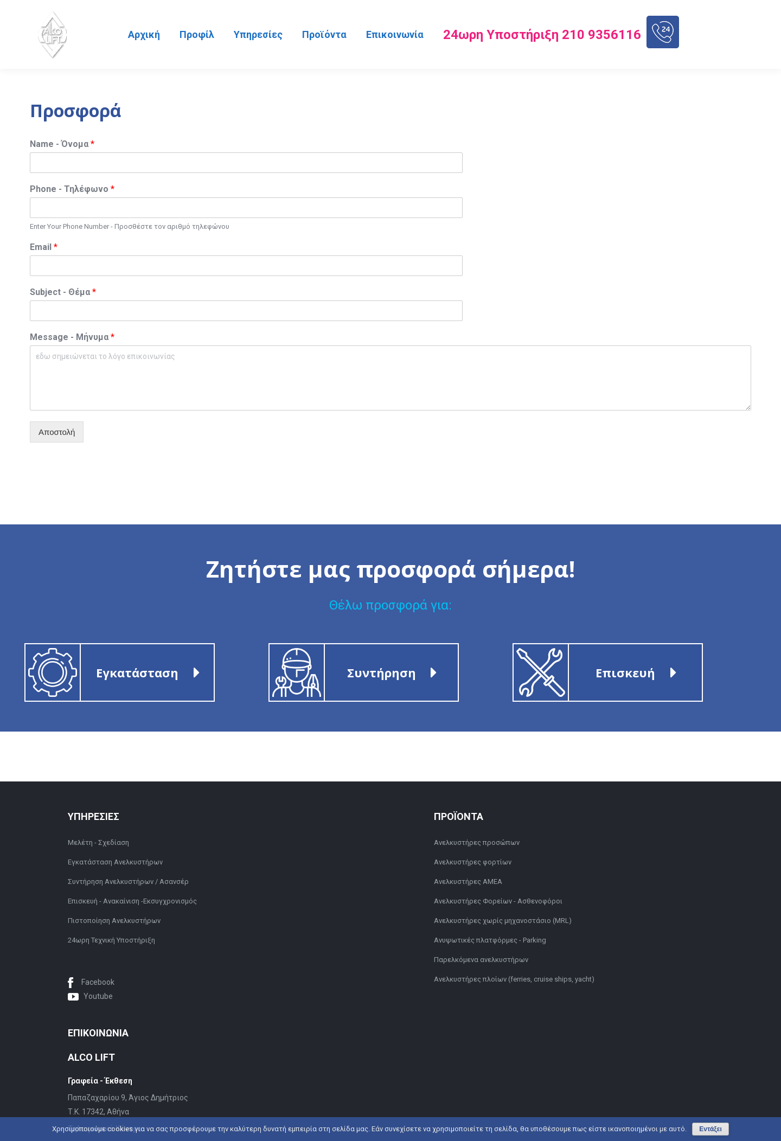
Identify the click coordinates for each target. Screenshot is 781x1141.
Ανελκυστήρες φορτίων (472, 862)
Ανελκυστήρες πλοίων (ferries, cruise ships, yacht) (514, 979)
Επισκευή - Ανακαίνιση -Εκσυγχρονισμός (132, 901)
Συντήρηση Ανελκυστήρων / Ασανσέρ (128, 881)
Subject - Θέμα (63, 292)
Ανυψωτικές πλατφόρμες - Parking (490, 940)
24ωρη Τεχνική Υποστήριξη (111, 940)
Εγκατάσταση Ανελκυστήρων (115, 862)
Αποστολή (57, 432)
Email (43, 247)
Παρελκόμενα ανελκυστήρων (481, 960)
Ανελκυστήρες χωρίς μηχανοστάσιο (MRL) (503, 920)
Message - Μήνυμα (72, 337)
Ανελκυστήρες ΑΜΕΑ (468, 881)
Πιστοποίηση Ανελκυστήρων (114, 920)
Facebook (97, 982)
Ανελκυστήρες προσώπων (477, 842)
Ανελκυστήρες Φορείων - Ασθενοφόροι (498, 901)
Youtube (98, 996)
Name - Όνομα (62, 144)
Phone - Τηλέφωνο (72, 189)
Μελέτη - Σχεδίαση (98, 842)
